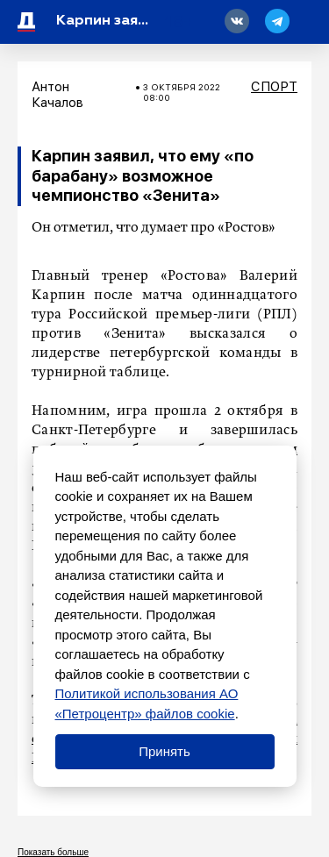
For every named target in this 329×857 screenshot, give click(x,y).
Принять (164, 751)
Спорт (274, 87)
